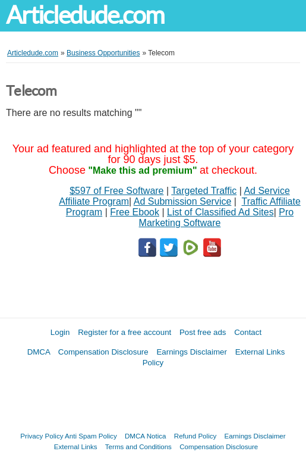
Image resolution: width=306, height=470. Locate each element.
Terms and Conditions (138, 446)
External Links (75, 446)
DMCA (39, 351)
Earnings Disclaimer (191, 351)
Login (60, 332)
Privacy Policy (41, 436)
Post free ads (202, 332)
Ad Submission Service (183, 201)
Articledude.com (85, 15)
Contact (247, 332)
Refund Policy (195, 436)
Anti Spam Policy (91, 436)
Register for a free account (124, 332)
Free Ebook (134, 212)
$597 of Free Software (116, 191)
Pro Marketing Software (216, 217)
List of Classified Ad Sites (220, 212)
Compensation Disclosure (103, 351)
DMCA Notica (145, 436)
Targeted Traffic (203, 191)
